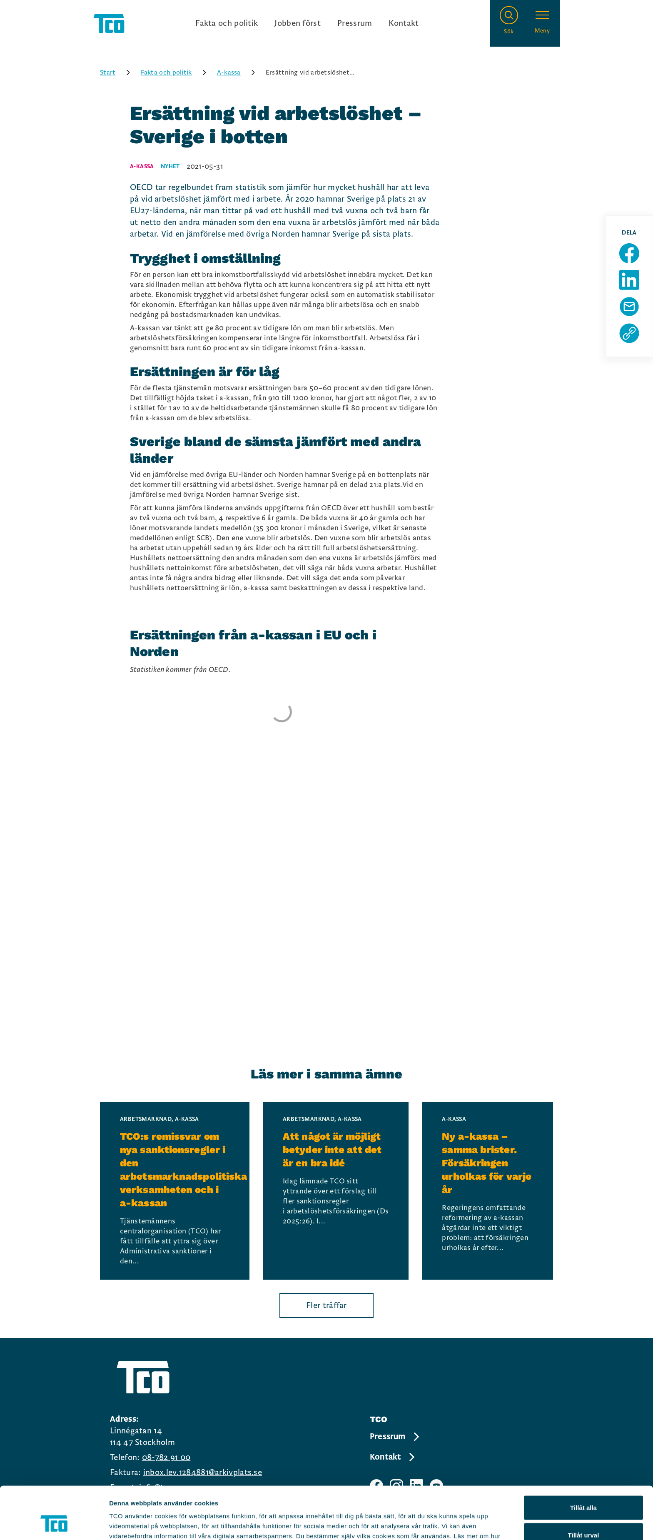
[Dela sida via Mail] (629, 307)
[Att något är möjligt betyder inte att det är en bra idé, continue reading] (336, 1191)
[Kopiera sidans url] (629, 333)
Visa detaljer (452, 1523)
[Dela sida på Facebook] (629, 253)
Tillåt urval (583, 1485)
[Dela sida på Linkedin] (629, 280)
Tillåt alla (583, 1458)
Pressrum (354, 23)
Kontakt (404, 23)
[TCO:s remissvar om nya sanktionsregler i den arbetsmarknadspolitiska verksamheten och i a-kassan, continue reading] (174, 1191)
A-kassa (239, 72)
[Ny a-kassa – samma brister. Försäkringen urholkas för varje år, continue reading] (487, 1191)
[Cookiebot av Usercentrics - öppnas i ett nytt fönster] (53, 1524)
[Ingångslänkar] (307, 23)
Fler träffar (326, 1305)
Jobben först (297, 23)
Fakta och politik (226, 23)
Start (118, 72)
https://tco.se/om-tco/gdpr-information (328, 1496)
